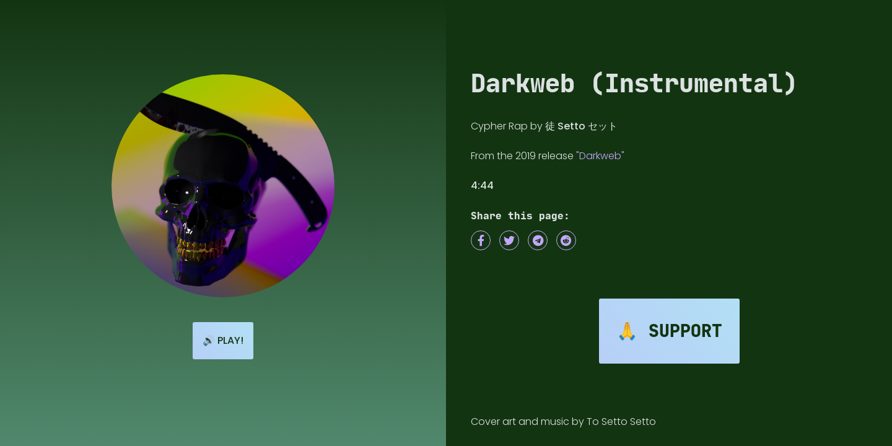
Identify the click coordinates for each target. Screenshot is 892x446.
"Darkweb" (600, 156)
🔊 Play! (223, 340)
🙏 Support (669, 331)
